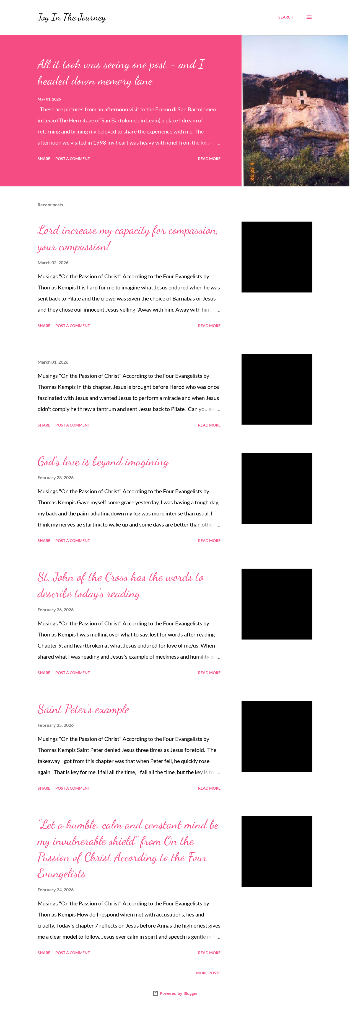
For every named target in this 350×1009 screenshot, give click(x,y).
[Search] (286, 17)
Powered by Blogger (175, 993)
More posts (208, 973)
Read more (209, 158)
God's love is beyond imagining (103, 461)
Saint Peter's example (83, 709)
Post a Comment (72, 158)
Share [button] (44, 158)
